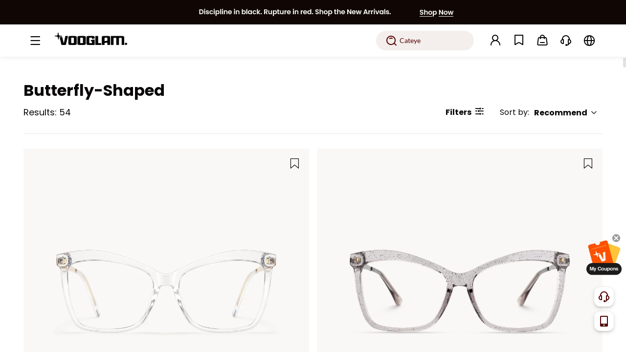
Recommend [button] (566, 112)
